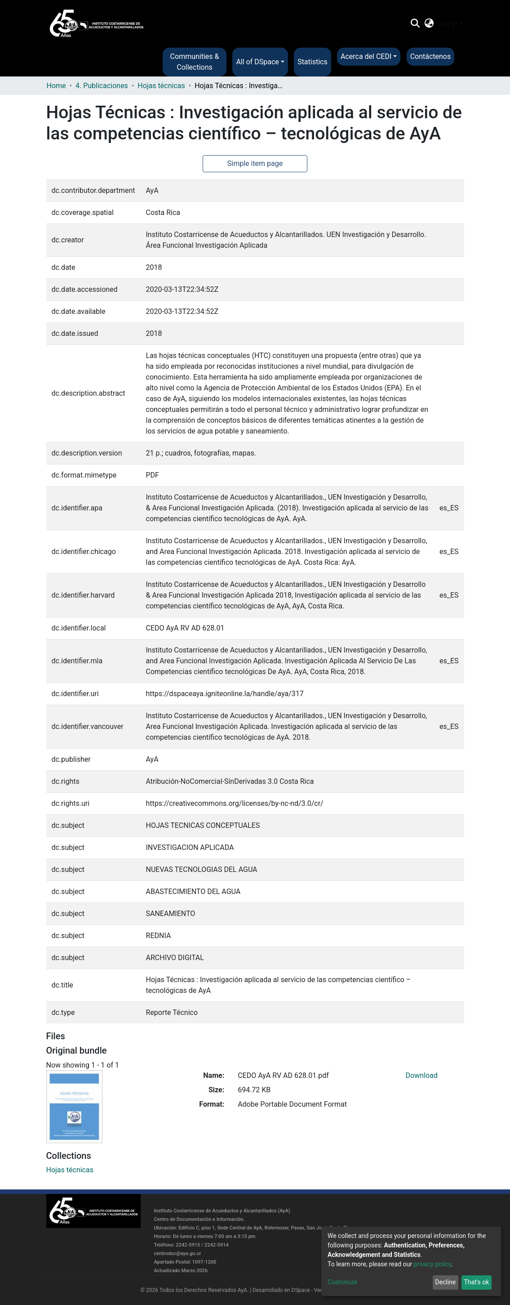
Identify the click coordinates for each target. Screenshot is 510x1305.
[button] (429, 23)
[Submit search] (415, 23)
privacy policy (432, 1264)
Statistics (312, 62)
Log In (448, 23)
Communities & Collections (194, 62)
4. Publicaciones (101, 85)
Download (422, 1075)
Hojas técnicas (161, 85)
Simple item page (255, 163)
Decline (445, 1282)
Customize (342, 1282)
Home (56, 85)
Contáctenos (430, 56)
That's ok (476, 1282)
